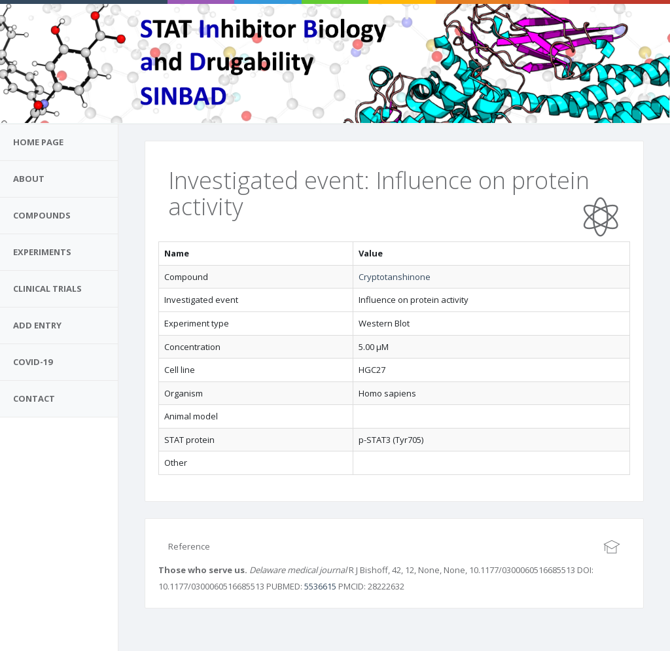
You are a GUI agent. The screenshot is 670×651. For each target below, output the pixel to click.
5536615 (320, 586)
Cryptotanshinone (395, 277)
